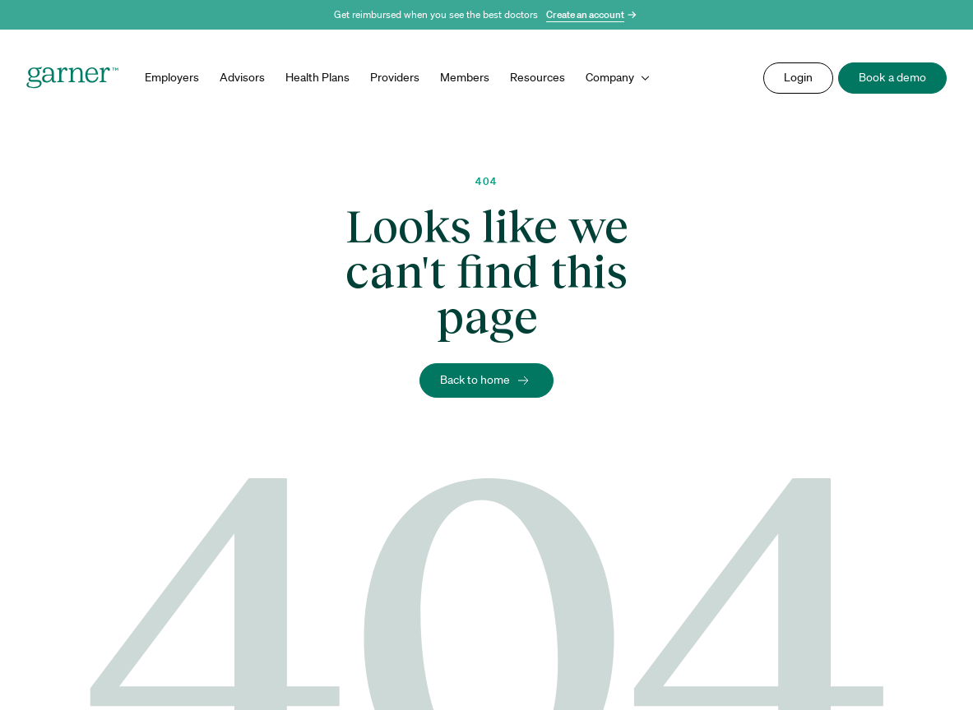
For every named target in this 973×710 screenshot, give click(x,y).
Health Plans (317, 77)
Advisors (242, 77)
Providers (394, 77)
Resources (537, 77)
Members (464, 77)
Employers (172, 77)
